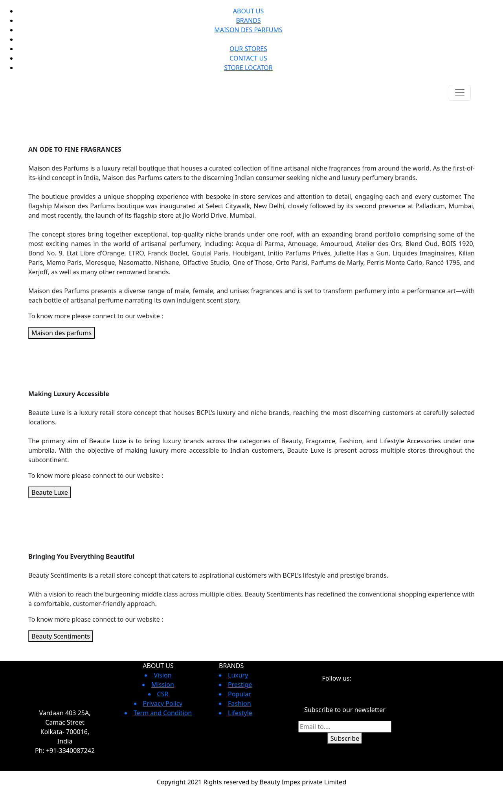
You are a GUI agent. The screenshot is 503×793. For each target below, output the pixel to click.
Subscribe (344, 738)
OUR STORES (248, 48)
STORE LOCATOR (248, 67)
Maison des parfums (61, 333)
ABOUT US (248, 11)
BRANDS (248, 20)
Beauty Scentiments (60, 636)
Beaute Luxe (49, 492)
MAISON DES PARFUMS (248, 30)
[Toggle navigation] (460, 93)
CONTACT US (248, 58)
